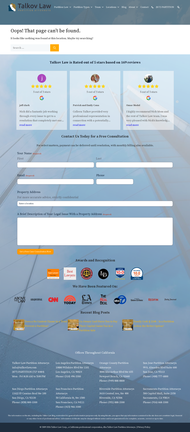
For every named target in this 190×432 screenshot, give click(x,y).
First (20, 159)
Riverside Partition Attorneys (116, 389)
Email (25, 175)
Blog (124, 7)
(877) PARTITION (162, 7)
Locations (112, 7)
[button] (178, 7)
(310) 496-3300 (73, 376)
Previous (12, 101)
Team (99, 7)
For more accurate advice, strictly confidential (47, 197)
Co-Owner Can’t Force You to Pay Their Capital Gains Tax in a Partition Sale (98, 326)
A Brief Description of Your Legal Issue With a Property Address (64, 214)
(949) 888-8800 (116, 380)
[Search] (54, 47)
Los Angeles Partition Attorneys (75, 363)
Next (177, 101)
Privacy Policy (143, 427)
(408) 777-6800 (160, 376)
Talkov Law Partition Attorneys (30, 363)
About (133, 7)
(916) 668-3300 (160, 402)
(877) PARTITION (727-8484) (28, 372)
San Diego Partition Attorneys (29, 389)
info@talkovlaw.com (24, 367)
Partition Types (83, 7)
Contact (144, 7)
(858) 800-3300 (29, 402)
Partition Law (62, 7)
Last (99, 159)
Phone (100, 175)
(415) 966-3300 (73, 407)
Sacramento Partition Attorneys (162, 389)
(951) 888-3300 (116, 402)
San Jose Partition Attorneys (159, 363)
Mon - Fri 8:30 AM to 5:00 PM (28, 376)
